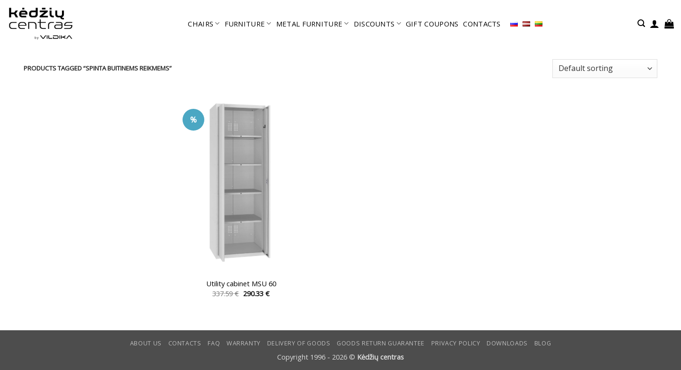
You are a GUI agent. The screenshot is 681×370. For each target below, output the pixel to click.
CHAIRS (203, 23)
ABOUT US (146, 343)
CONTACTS (481, 23)
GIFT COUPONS (432, 23)
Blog (542, 343)
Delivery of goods (299, 343)
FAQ (214, 343)
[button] (641, 23)
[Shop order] (604, 68)
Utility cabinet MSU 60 (241, 283)
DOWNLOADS (507, 343)
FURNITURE (248, 23)
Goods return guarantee (381, 343)
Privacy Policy (455, 343)
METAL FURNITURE (312, 23)
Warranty (244, 343)
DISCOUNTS (377, 23)
